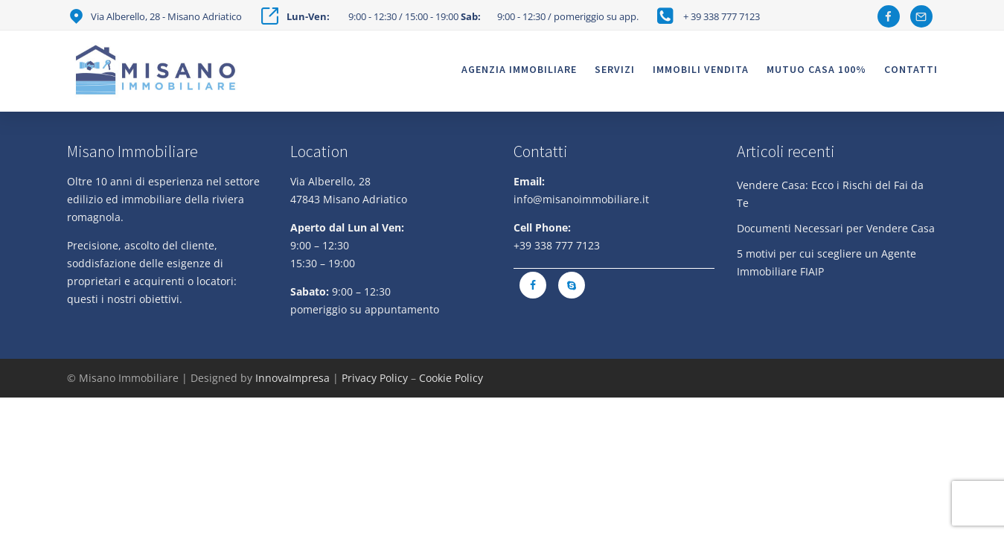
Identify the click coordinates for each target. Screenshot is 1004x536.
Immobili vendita (701, 69)
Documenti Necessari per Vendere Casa (836, 228)
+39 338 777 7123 (557, 245)
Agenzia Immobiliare (519, 69)
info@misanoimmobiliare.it (581, 199)
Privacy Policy (375, 378)
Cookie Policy (451, 378)
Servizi (615, 69)
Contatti (911, 69)
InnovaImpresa (292, 378)
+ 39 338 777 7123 (721, 16)
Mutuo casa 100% (816, 69)
